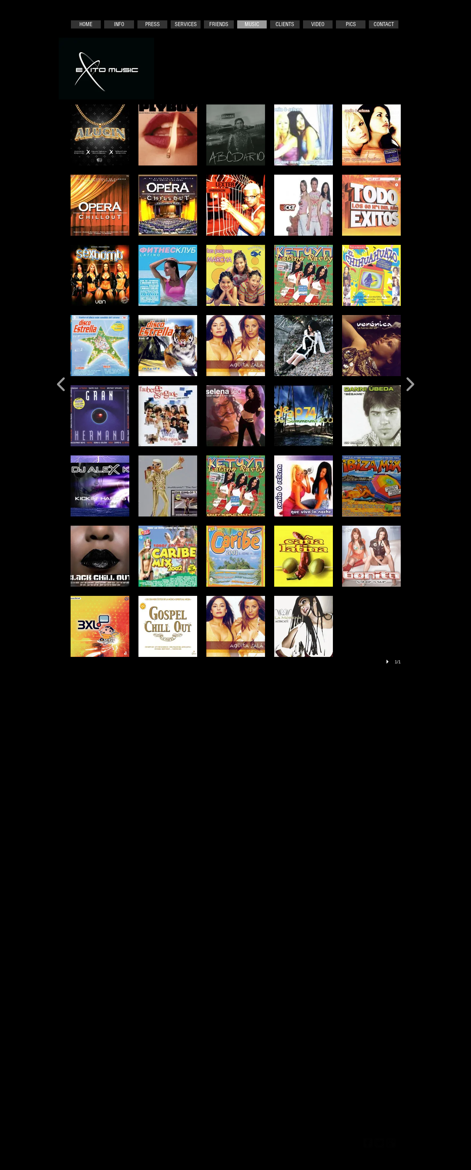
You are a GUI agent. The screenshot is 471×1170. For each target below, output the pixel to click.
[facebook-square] (368, 1143)
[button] (100, 134)
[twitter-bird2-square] (379, 1143)
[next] (410, 383)
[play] (389, 662)
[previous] (61, 383)
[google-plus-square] (391, 1143)
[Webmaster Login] (331, 1142)
